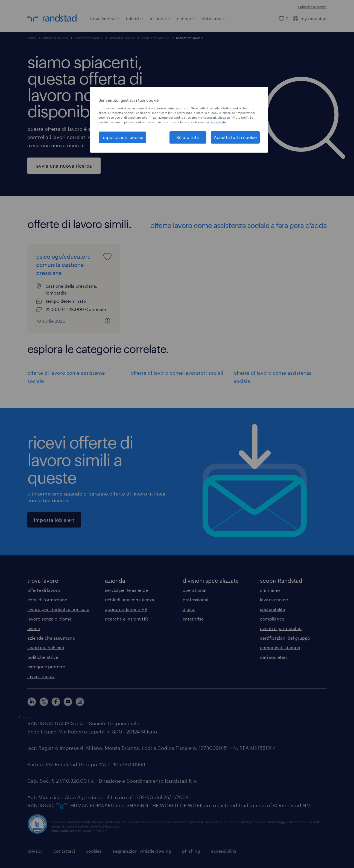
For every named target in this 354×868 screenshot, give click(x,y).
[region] (179, 119)
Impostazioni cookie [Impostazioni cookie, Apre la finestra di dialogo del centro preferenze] (122, 137)
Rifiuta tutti (187, 137)
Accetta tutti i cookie (235, 137)
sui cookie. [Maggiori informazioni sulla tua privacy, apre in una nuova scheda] (218, 122)
